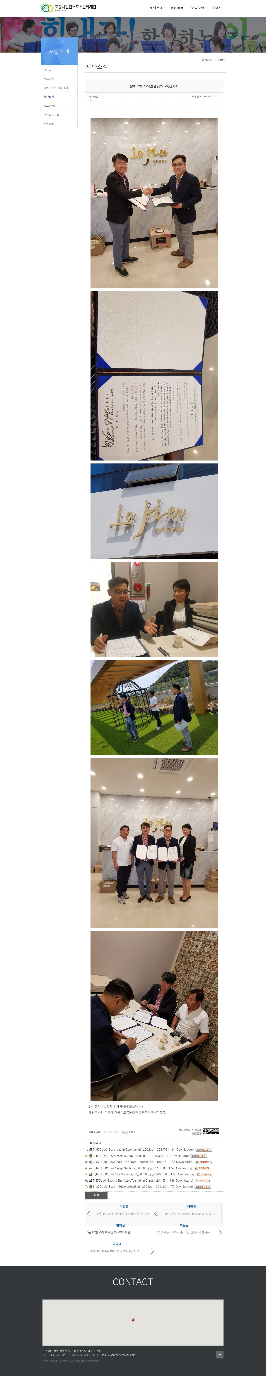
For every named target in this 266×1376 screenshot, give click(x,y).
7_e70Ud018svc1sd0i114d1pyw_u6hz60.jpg (123, 1162)
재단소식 (49, 96)
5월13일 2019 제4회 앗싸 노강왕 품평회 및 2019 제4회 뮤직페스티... (138, 1213)
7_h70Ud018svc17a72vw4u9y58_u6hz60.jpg (123, 1174)
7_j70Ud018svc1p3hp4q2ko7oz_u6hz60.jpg (123, 1180)
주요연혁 (49, 79)
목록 (96, 1195)
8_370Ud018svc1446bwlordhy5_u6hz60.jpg (122, 1186)
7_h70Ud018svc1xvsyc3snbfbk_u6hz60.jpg (122, 1168)
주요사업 (197, 8)
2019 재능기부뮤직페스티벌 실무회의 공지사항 (184, 1232)
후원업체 (49, 124)
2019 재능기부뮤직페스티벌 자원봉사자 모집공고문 (120, 1251)
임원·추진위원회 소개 (56, 88)
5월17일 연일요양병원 (177, 1213)
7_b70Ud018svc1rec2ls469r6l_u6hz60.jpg (120, 1156)
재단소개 (156, 8)
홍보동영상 (50, 106)
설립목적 (177, 8)
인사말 (47, 70)
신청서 (217, 8)
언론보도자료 (51, 115)
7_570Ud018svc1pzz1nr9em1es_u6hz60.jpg (123, 1149)
